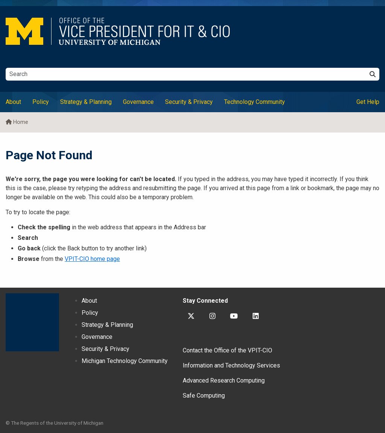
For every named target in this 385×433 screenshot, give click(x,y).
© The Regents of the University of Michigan (54, 423)
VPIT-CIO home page (92, 258)
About (13, 101)
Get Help (367, 101)
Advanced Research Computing (224, 380)
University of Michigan (32, 322)
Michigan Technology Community (125, 360)
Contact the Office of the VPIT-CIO (227, 350)
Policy (40, 101)
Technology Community (254, 101)
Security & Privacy (189, 101)
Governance (138, 101)
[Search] (372, 74)
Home (20, 122)
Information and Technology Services (231, 365)
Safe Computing (204, 395)
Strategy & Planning (86, 101)
